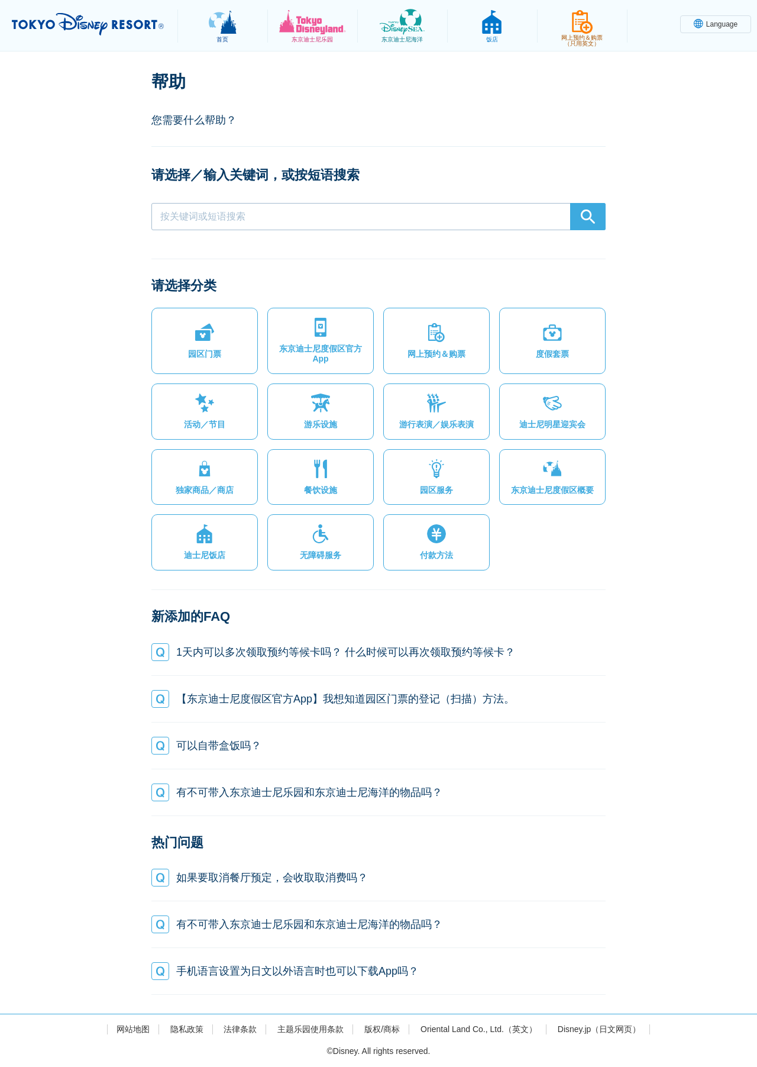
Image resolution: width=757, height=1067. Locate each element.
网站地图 (133, 1029)
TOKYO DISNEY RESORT (88, 24)
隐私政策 (186, 1029)
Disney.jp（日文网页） (599, 1029)
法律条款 (240, 1029)
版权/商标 (382, 1029)
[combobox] (378, 216)
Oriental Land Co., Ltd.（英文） (478, 1029)
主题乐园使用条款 (310, 1029)
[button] (204, 341)
